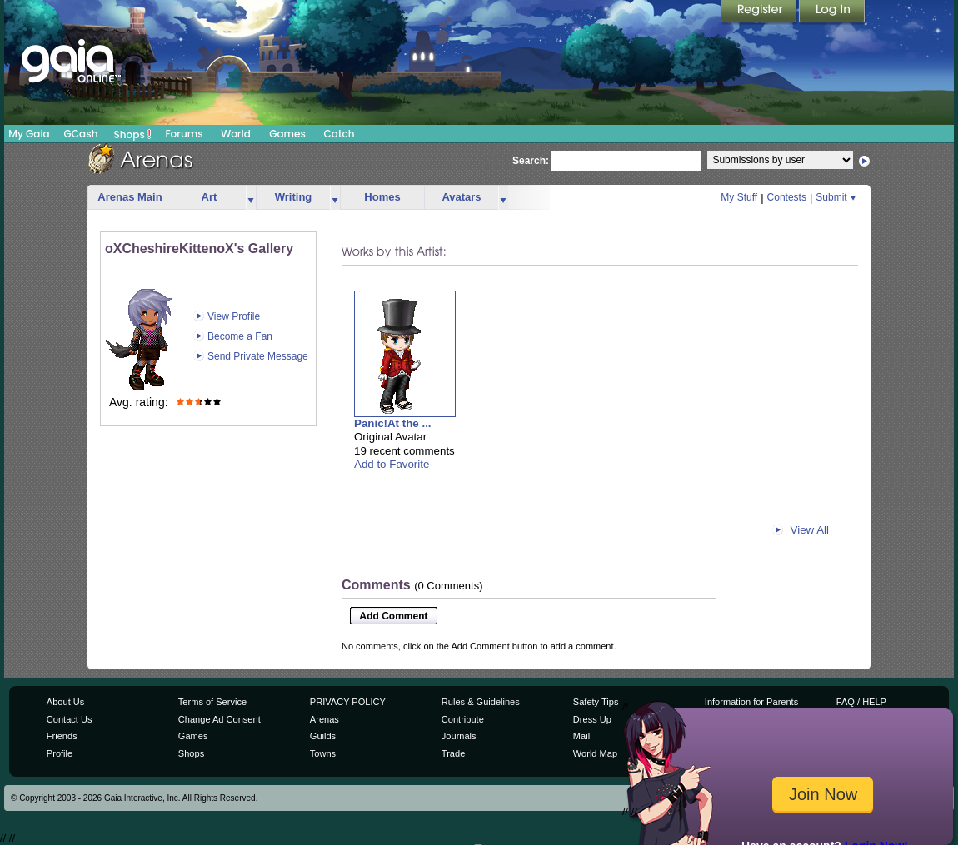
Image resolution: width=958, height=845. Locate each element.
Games (287, 134)
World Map (595, 753)
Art (209, 197)
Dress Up (592, 719)
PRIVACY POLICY (348, 702)
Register (760, 12)
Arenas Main (129, 197)
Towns (323, 753)
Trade (453, 753)
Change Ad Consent (219, 719)
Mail (581, 736)
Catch (339, 134)
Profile (59, 753)
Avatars (461, 197)
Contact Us (69, 719)
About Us (65, 702)
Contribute (463, 719)
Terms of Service (212, 702)
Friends (62, 736)
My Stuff (739, 197)
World (236, 134)
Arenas (324, 719)
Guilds (323, 736)
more (251, 198)
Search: (530, 161)
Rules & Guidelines (481, 702)
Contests (786, 197)
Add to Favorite (391, 464)
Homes (382, 197)
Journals (459, 736)
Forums (183, 134)
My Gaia (28, 134)
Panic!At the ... (393, 423)
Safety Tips (596, 702)
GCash (81, 134)
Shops (133, 134)
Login (832, 12)
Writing (293, 197)
